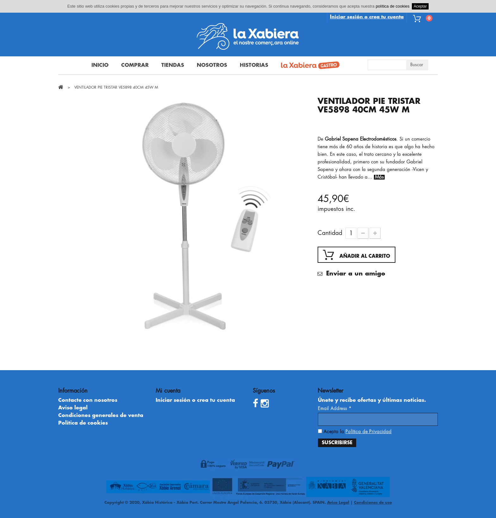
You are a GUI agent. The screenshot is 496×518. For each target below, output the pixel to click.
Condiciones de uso (373, 502)
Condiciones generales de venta (100, 415)
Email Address (335, 408)
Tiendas (172, 65)
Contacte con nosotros (87, 400)
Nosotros (212, 65)
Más (379, 177)
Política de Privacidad (368, 431)
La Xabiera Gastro (308, 65)
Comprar (135, 65)
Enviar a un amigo (354, 273)
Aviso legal (73, 407)
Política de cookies (83, 423)
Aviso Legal (338, 502)
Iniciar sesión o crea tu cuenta (367, 17)
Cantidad (330, 233)
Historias (254, 65)
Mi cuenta (168, 391)
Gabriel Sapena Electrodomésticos (360, 139)
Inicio (99, 65)
